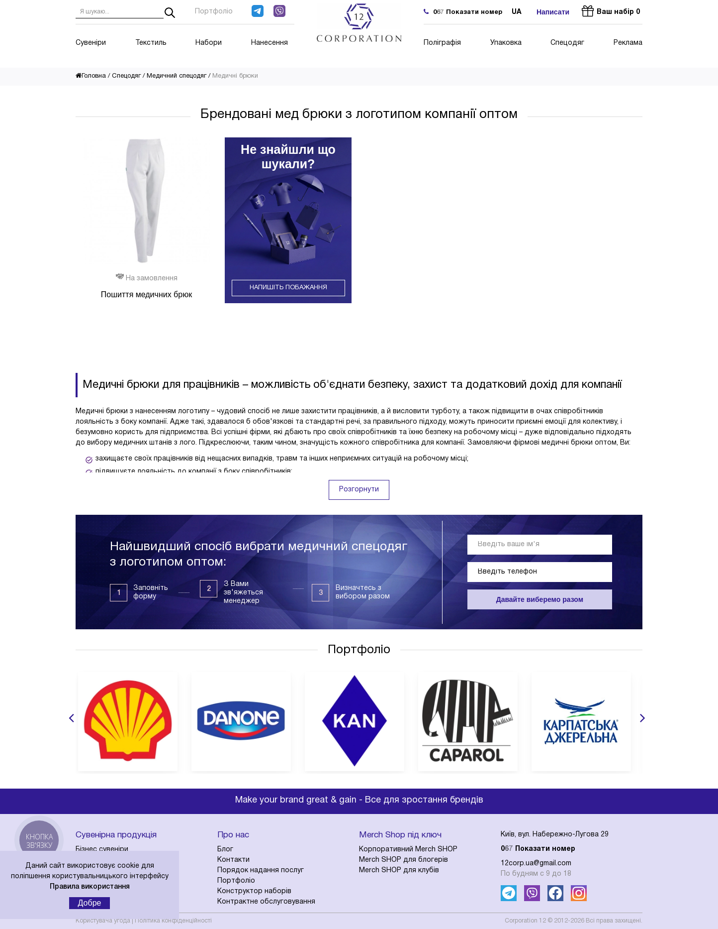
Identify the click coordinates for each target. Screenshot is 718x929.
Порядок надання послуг (260, 870)
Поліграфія (442, 43)
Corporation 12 (525, 921)
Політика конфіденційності (173, 921)
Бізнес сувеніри (102, 849)
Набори (208, 43)
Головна (91, 76)
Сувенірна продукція (116, 835)
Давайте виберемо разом (539, 599)
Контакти (233, 860)
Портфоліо (214, 11)
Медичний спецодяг (176, 76)
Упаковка (506, 43)
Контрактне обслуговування (266, 902)
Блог (225, 849)
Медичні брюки (235, 76)
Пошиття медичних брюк (146, 294)
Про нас (233, 835)
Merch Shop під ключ (400, 835)
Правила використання (90, 887)
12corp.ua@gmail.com (536, 863)
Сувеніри (91, 43)
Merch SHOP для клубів (399, 870)
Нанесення (269, 43)
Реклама (628, 43)
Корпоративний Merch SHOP (408, 849)
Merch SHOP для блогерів (403, 860)
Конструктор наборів (254, 891)
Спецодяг (567, 43)
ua (517, 12)
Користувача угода (103, 921)
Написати (553, 12)
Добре (89, 903)
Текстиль (151, 43)
